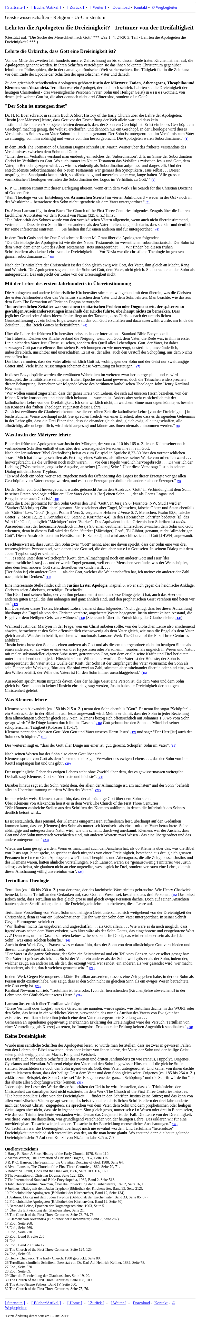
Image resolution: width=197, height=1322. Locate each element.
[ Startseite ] (15, 7)
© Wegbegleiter (165, 7)
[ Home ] (74, 1303)
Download (121, 7)
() (186, 139)
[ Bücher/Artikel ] (46, 7)
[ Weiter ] (98, 7)
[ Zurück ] (75, 7)
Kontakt (140, 7)
